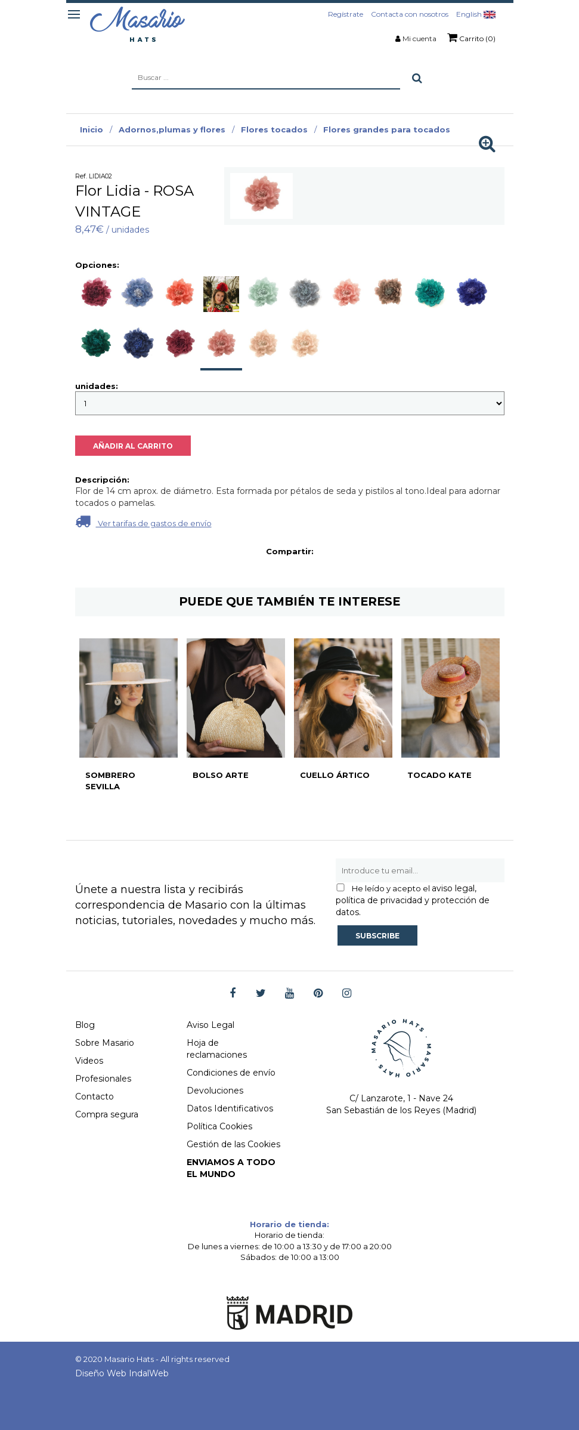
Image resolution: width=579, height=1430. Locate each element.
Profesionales (103, 1078)
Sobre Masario (104, 1042)
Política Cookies (219, 1126)
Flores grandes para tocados (386, 129)
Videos (89, 1060)
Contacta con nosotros (409, 14)
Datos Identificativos (230, 1108)
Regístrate (345, 14)
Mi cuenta (419, 38)
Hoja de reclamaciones (217, 1048)
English (476, 14)
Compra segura (106, 1114)
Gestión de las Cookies (233, 1144)
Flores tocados (274, 129)
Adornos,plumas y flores (172, 129)
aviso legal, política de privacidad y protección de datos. (413, 900)
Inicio (91, 129)
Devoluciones (215, 1090)
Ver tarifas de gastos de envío (143, 521)
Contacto (94, 1096)
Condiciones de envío (231, 1072)
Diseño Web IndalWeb (122, 1373)
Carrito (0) (471, 37)
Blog (85, 1025)
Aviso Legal (210, 1025)
